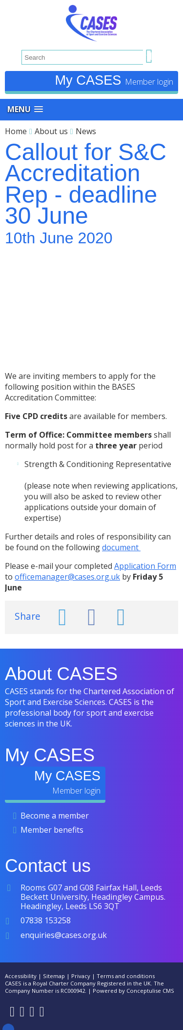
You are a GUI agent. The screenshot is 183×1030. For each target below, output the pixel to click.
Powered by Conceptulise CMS (133, 990)
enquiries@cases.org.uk (63, 935)
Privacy (80, 976)
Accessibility (21, 976)
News (86, 131)
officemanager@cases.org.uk (67, 576)
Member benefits (51, 829)
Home (16, 131)
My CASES (90, 80)
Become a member (54, 815)
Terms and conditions (126, 976)
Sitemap (54, 976)
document (121, 547)
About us (51, 131)
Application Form (145, 566)
